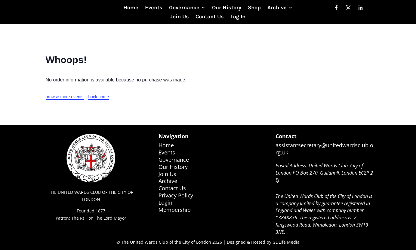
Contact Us (210, 17)
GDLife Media (286, 242)
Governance (184, 8)
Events (153, 8)
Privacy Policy (176, 195)
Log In (237, 17)
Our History (226, 8)
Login (165, 202)
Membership (175, 209)
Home (130, 8)
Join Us (179, 17)
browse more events (65, 96)
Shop (254, 8)
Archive (277, 8)
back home (98, 96)
